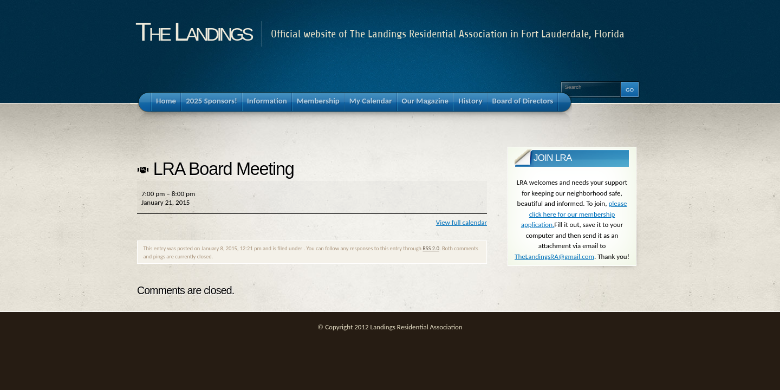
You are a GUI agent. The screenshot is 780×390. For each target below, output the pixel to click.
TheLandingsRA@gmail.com (554, 256)
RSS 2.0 (430, 248)
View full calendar (461, 222)
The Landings (193, 31)
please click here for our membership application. (574, 214)
